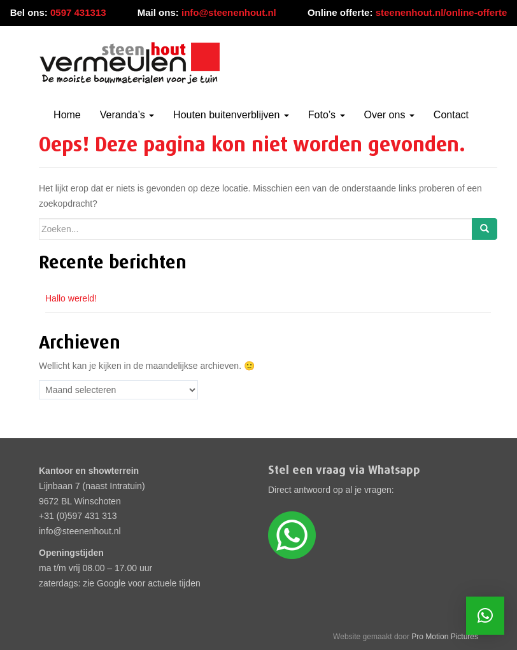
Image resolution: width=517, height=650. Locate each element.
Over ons (389, 114)
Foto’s (326, 114)
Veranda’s (127, 114)
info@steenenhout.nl (228, 12)
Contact (451, 114)
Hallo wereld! (71, 298)
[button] (485, 616)
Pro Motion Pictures (444, 636)
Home (67, 114)
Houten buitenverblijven (231, 114)
